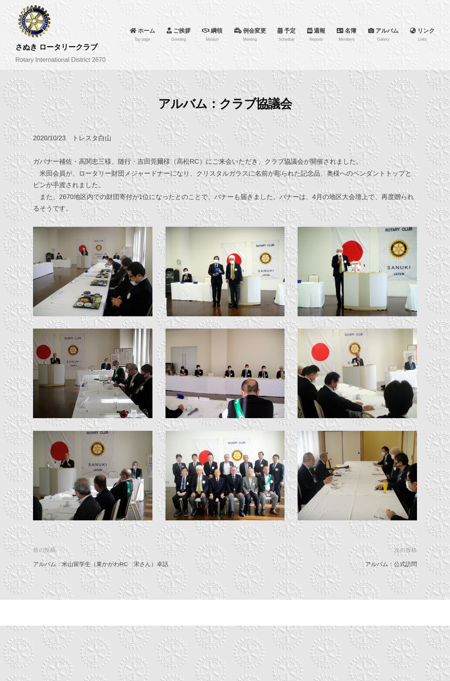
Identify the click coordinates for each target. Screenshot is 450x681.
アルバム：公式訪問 (387, 561)
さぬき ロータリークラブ (64, 46)
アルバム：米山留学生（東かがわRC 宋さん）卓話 (109, 561)
